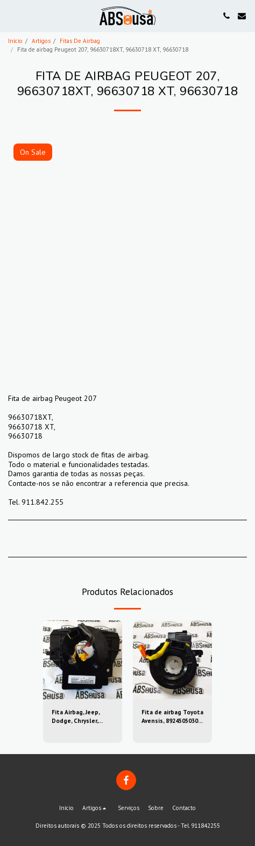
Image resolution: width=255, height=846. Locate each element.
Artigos (41, 41)
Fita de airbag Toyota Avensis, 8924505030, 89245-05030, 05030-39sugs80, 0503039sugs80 (172, 717)
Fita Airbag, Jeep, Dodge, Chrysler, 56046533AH (76, 717)
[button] (12, 15)
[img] (82, 659)
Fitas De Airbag (80, 41)
